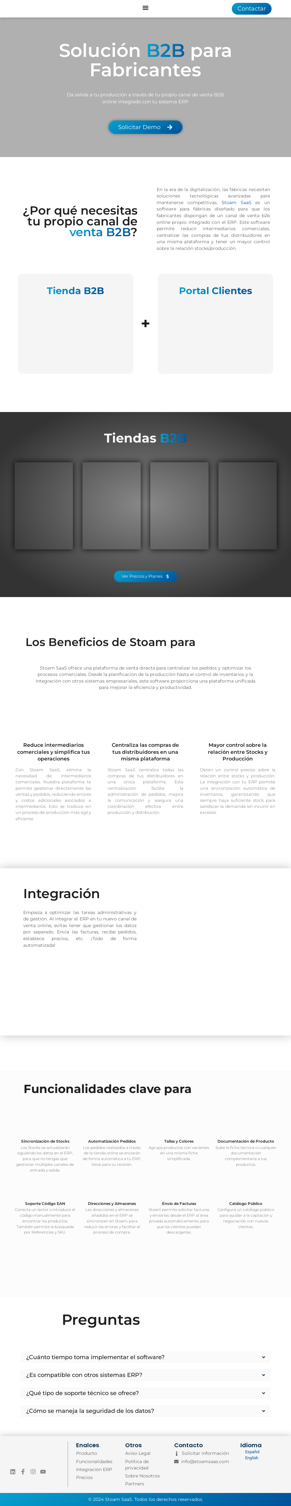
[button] (145, 1357)
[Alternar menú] (145, 7)
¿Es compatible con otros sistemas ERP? (84, 1375)
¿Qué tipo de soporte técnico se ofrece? (82, 1393)
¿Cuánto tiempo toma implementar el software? (95, 1357)
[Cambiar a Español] (250, 1451)
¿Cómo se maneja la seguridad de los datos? (90, 1410)
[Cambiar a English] (250, 1457)
